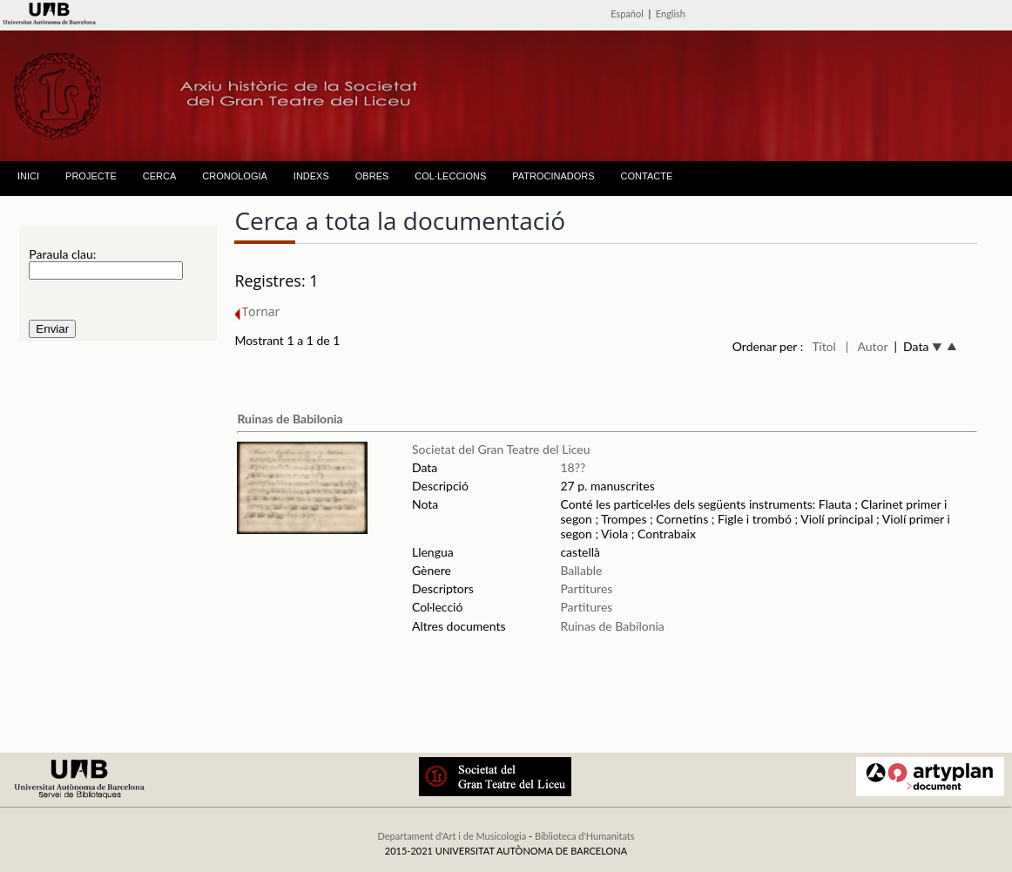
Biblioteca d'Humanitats (585, 836)
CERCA (160, 176)
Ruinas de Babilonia (289, 418)
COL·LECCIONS (450, 176)
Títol (824, 346)
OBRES (372, 176)
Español (627, 13)
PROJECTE (91, 176)
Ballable (581, 570)
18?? (572, 467)
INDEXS (311, 176)
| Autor (867, 346)
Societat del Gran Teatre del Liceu (501, 449)
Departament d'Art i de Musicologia (451, 836)
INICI (28, 176)
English (670, 13)
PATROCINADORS (553, 176)
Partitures (586, 588)
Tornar (257, 311)
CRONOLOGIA (234, 176)
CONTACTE (647, 176)
